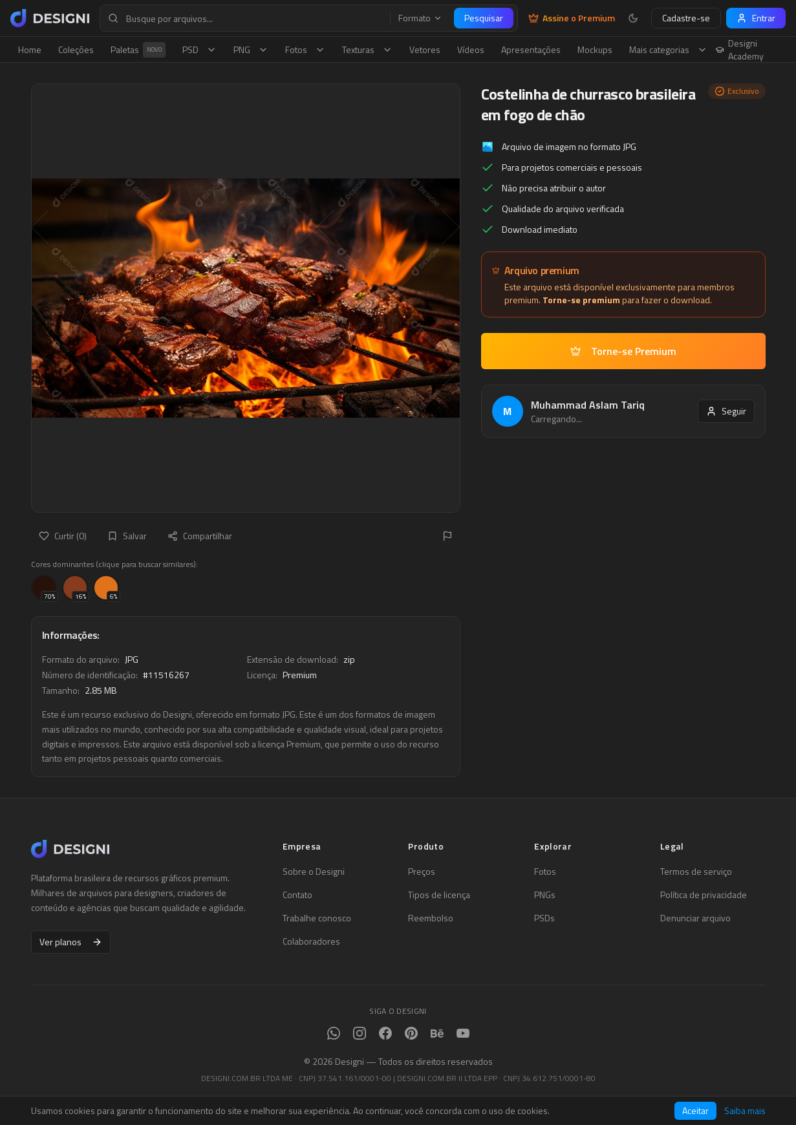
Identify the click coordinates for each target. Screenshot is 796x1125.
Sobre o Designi (314, 871)
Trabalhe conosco (317, 918)
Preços (421, 871)
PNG (250, 49)
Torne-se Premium (623, 351)
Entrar (756, 18)
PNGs (544, 894)
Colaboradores (311, 941)
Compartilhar (199, 535)
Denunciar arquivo (695, 918)
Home (29, 49)
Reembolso (430, 918)
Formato (420, 18)
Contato (297, 894)
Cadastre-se (686, 18)
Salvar (127, 535)
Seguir (726, 411)
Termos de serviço (696, 871)
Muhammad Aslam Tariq (588, 404)
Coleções (76, 49)
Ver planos (70, 941)
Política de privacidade (703, 894)
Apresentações (531, 49)
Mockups (594, 49)
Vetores (424, 49)
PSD (199, 49)
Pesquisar (483, 18)
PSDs (544, 918)
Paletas (138, 50)
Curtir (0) (63, 535)
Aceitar (695, 1110)
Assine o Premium (571, 18)
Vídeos (470, 49)
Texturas (367, 49)
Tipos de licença (439, 894)
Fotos (305, 49)
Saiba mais (745, 1110)
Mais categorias (668, 49)
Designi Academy (739, 50)
